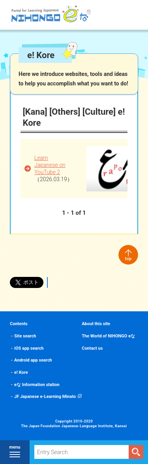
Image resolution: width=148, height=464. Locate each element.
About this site (96, 323)
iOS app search (28, 348)
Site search (25, 336)
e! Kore (21, 372)
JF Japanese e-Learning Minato (45, 396)
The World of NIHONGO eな (108, 336)
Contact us (92, 348)
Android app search (33, 360)
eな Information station (37, 384)
